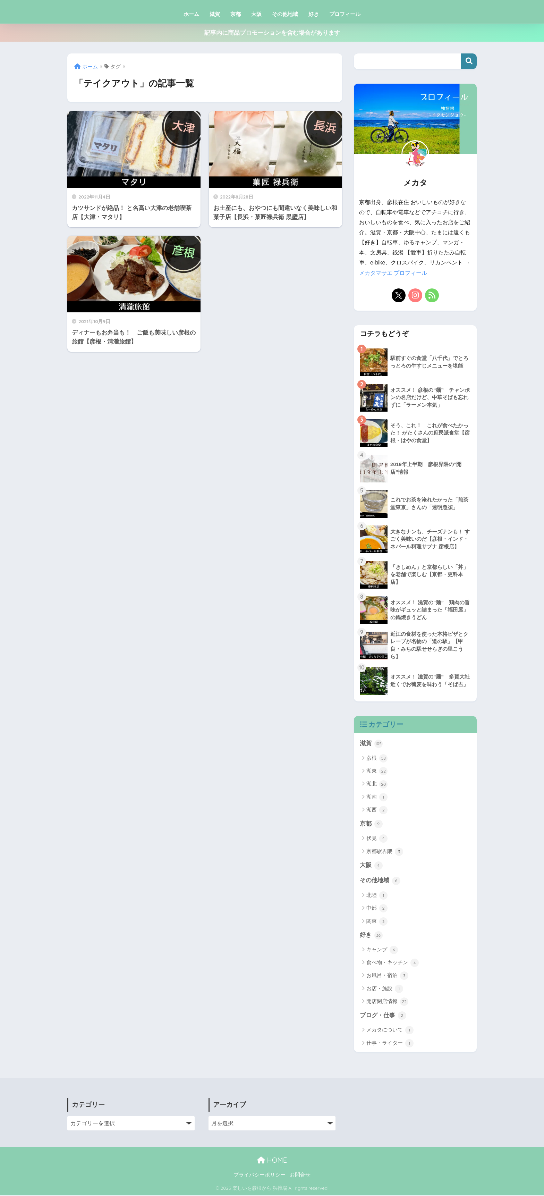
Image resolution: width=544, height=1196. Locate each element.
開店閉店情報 (387, 1002)
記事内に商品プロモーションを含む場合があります (272, 33)
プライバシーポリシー (259, 1175)
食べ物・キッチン (392, 963)
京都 (235, 14)
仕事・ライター (390, 1044)
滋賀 (215, 14)
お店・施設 (384, 989)
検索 (469, 61)
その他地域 (285, 14)
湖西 (377, 810)
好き (313, 14)
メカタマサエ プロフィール (393, 273)
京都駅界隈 (384, 852)
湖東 (377, 771)
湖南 (377, 797)
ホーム (191, 14)
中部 (377, 909)
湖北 (377, 784)
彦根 (377, 758)
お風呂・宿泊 (387, 976)
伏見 (377, 839)
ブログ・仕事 (383, 1016)
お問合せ (300, 1175)
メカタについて (390, 1031)
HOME (272, 1160)
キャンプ (382, 950)
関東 (377, 922)
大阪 (256, 14)
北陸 (377, 896)
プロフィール (344, 14)
